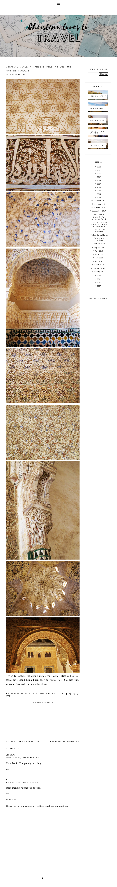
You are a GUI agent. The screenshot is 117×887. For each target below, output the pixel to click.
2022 (99, 167)
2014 (99, 194)
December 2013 (99, 201)
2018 (99, 180)
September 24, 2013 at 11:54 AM (22, 758)
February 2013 (99, 268)
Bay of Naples (97, 120)
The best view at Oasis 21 (97, 132)
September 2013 (99, 211)
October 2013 (99, 207)
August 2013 (99, 248)
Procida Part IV (98, 96)
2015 (99, 191)
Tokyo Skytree (97, 145)
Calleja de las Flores (99, 235)
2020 (99, 174)
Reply (9, 769)
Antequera (99, 214)
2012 (99, 276)
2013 (99, 198)
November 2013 (98, 204)
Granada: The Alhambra (64, 741)
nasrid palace (39, 693)
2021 (99, 170)
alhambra (14, 693)
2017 (99, 184)
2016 (99, 187)
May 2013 (99, 258)
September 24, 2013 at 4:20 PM (22, 782)
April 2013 (99, 261)
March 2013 (99, 265)
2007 (99, 286)
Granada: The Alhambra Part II (25, 741)
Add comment (13, 799)
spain (9, 696)
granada (25, 693)
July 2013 (99, 251)
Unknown (10, 755)
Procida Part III (98, 108)
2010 (99, 283)
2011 (99, 279)
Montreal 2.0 (99, 243)
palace (52, 693)
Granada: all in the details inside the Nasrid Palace (99, 224)
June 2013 (98, 254)
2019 (99, 177)
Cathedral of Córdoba (99, 239)
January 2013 (99, 271)
